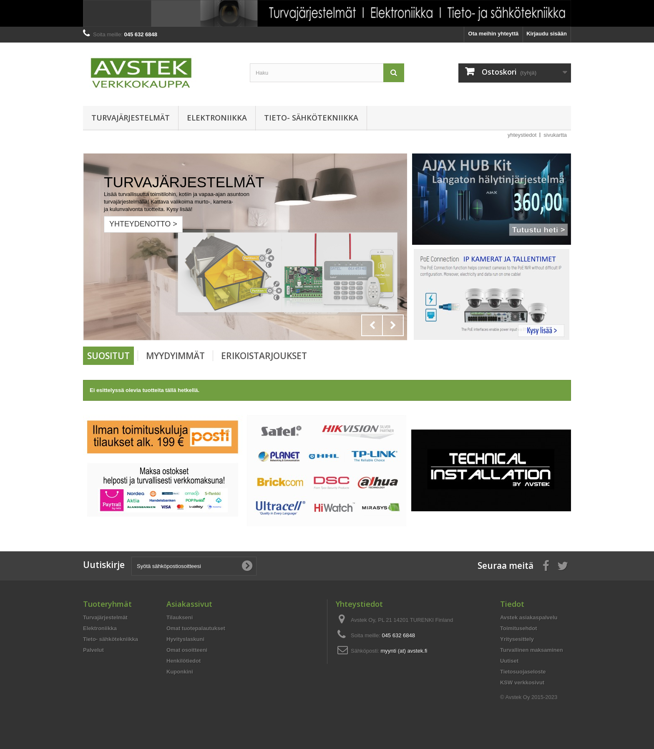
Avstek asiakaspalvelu (529, 617)
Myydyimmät (175, 355)
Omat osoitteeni (186, 650)
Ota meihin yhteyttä (493, 33)
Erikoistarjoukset (264, 355)
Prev (372, 325)
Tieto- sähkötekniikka (311, 118)
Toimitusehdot (518, 628)
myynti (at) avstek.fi (404, 651)
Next (393, 325)
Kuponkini (179, 672)
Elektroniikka (217, 118)
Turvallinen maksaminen (531, 650)
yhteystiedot (522, 135)
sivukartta (555, 135)
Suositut (108, 356)
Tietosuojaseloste (523, 672)
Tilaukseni (179, 617)
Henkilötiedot (183, 661)
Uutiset (509, 661)
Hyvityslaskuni (185, 639)
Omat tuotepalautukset (195, 628)
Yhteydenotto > (143, 224)
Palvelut (93, 650)
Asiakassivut (189, 604)
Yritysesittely (517, 639)
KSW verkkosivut (522, 682)
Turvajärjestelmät (130, 118)
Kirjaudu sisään (546, 33)
